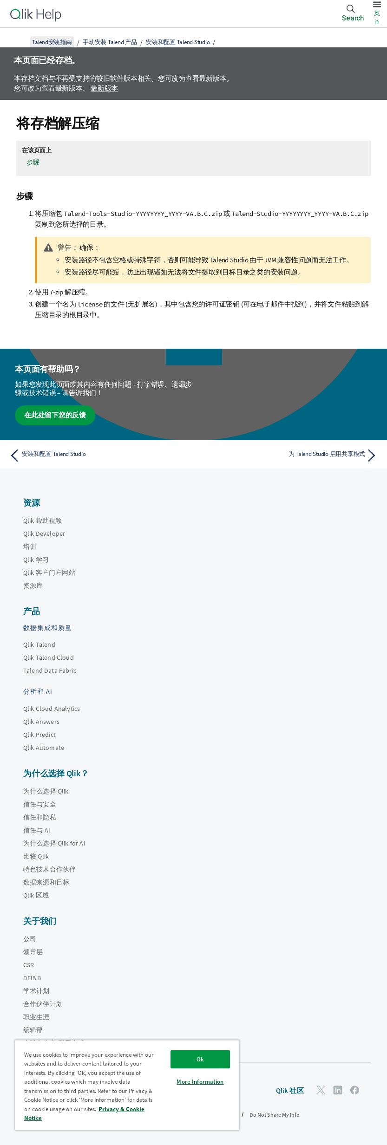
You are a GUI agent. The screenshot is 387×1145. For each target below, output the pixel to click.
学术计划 (36, 991)
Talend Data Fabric (49, 670)
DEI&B (32, 978)
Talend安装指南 (52, 42)
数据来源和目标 (46, 882)
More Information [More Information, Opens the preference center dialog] (200, 1082)
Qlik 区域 (36, 895)
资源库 (33, 585)
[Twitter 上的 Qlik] (321, 1090)
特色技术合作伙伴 (49, 869)
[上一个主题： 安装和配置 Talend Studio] (98, 455)
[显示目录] (19, 42)
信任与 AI (36, 830)
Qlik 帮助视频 (42, 520)
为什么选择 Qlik (46, 791)
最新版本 (104, 88)
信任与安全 (39, 804)
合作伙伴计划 (43, 1004)
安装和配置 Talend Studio (178, 42)
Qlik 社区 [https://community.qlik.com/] (290, 1090)
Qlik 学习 (36, 559)
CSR (28, 965)
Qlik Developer (44, 533)
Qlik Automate (43, 747)
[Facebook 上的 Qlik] (355, 1090)
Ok (200, 1059)
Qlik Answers (41, 721)
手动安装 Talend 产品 (110, 42)
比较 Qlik (36, 856)
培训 (29, 546)
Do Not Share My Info (274, 1114)
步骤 (32, 162)
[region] (127, 1085)
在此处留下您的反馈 (55, 414)
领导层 (33, 952)
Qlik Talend (39, 644)
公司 (29, 939)
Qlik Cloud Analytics (51, 708)
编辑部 (33, 1030)
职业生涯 (36, 1017)
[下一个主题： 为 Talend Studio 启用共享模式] (288, 455)
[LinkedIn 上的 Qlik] (338, 1090)
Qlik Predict (39, 734)
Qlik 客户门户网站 (49, 572)
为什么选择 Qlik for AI (54, 843)
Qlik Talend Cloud (48, 657)
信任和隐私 (39, 817)
